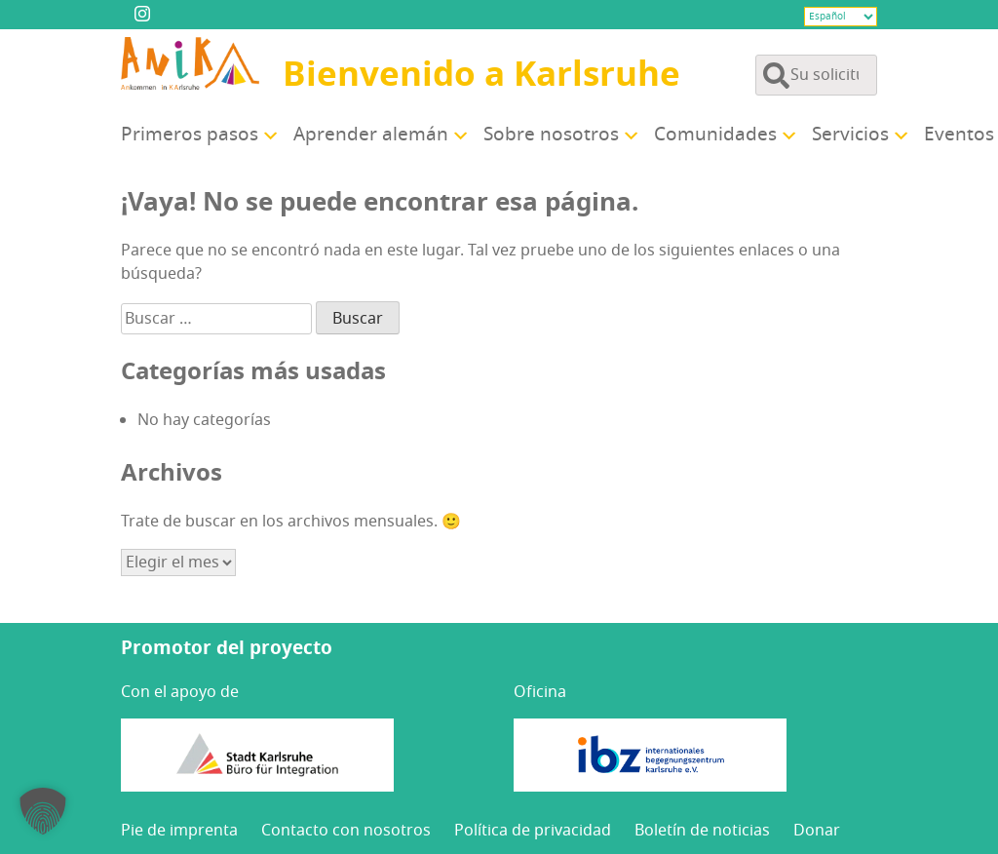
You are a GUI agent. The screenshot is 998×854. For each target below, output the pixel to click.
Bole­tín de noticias (702, 830)
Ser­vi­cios (850, 134)
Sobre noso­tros (551, 134)
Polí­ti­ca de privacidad (532, 830)
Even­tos (959, 134)
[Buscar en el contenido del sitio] (816, 75)
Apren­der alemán (370, 134)
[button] (43, 811)
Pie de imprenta (179, 830)
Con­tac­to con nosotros (346, 830)
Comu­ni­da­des (715, 134)
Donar (816, 830)
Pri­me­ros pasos (189, 134)
